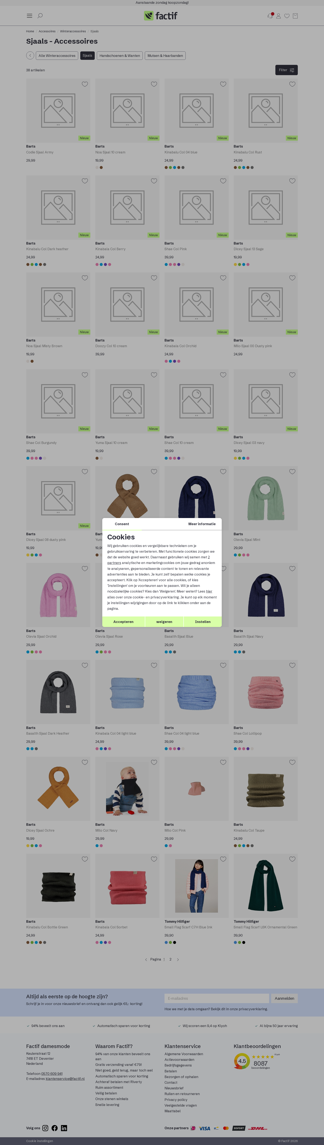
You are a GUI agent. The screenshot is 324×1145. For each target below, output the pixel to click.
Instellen (203, 622)
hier (209, 591)
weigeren (164, 622)
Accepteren (123, 622)
